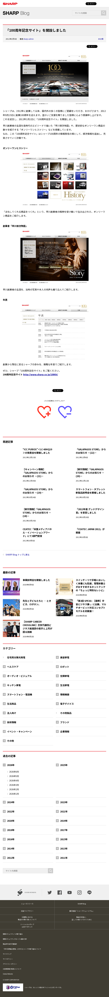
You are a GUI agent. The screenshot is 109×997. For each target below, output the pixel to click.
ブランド (64, 722)
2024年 (10, 802)
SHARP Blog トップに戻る (18, 554)
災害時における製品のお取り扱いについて (27, 918)
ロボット (64, 666)
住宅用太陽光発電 (16, 657)
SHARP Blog (82, 904)
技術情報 (11, 722)
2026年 (10, 765)
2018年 (10, 830)
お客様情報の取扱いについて (12, 969)
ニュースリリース (27, 904)
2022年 (10, 811)
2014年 (10, 848)
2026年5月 (14, 776)
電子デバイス (67, 703)
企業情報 (64, 731)
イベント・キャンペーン (19, 731)
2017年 (64, 830)
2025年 (64, 765)
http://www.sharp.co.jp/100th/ (40, 374)
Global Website (8, 974)
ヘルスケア (12, 666)
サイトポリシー (8, 959)
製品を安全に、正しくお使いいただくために (82, 918)
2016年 (10, 839)
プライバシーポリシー (10, 964)
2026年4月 (14, 780)
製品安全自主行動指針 (10, 944)
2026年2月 (14, 789)
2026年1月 (14, 793)
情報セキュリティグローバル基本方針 (15, 939)
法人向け (11, 713)
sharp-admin (29, 39)
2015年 (64, 839)
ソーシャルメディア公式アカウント (27, 925)
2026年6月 (14, 771)
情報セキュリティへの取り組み (13, 934)
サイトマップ (7, 954)
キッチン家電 (14, 685)
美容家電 (64, 657)
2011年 (64, 857)
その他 (10, 740)
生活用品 (11, 703)
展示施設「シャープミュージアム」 (81, 911)
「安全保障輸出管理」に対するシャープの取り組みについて (22, 949)
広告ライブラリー (27, 911)
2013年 (64, 848)
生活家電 (64, 685)
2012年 (10, 857)
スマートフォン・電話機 (19, 694)
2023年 (64, 802)
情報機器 (64, 694)
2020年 (10, 820)
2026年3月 (14, 784)
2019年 (64, 820)
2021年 (64, 811)
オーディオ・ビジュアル (19, 676)
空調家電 (64, 676)
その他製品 (66, 713)
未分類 (100, 39)
